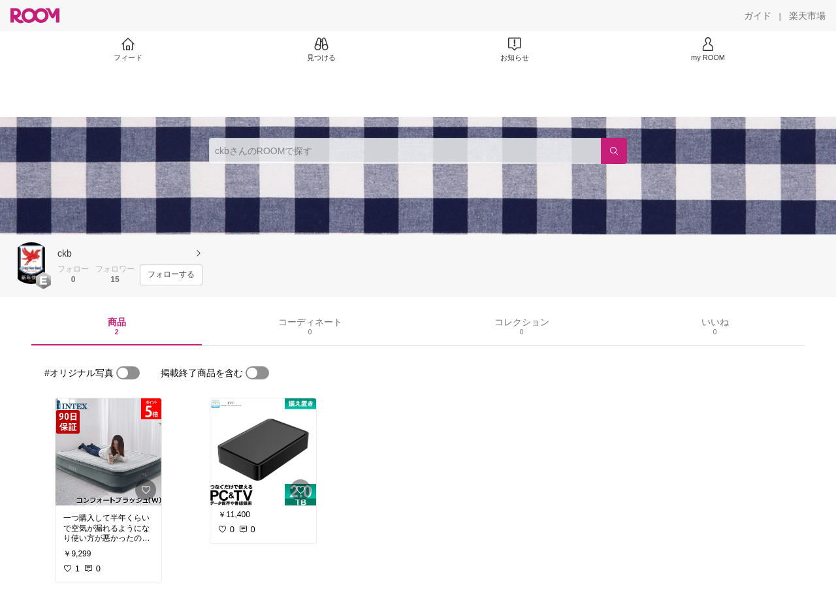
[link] (108, 451)
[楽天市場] (807, 16)
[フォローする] (171, 274)
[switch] (128, 372)
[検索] (614, 151)
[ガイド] (757, 16)
